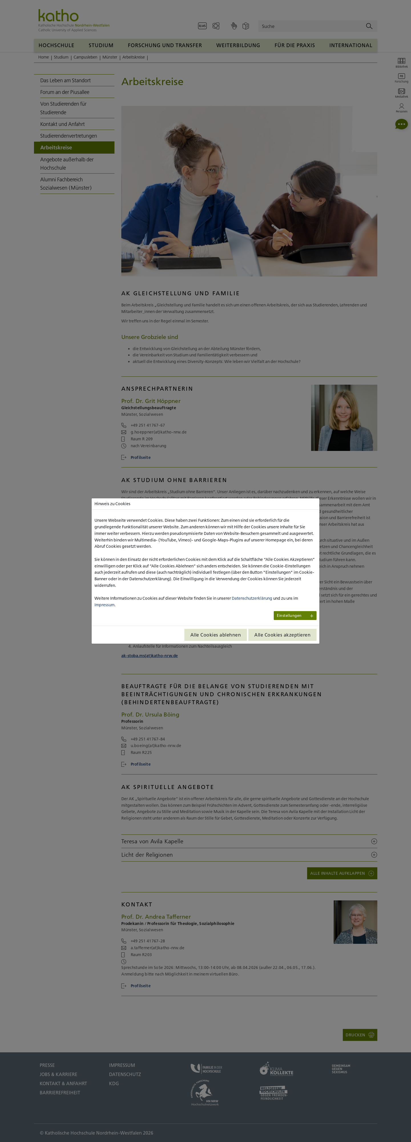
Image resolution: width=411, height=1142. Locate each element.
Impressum (104, 604)
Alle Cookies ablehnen (215, 635)
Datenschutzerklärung (252, 598)
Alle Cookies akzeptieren (282, 635)
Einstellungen (289, 615)
